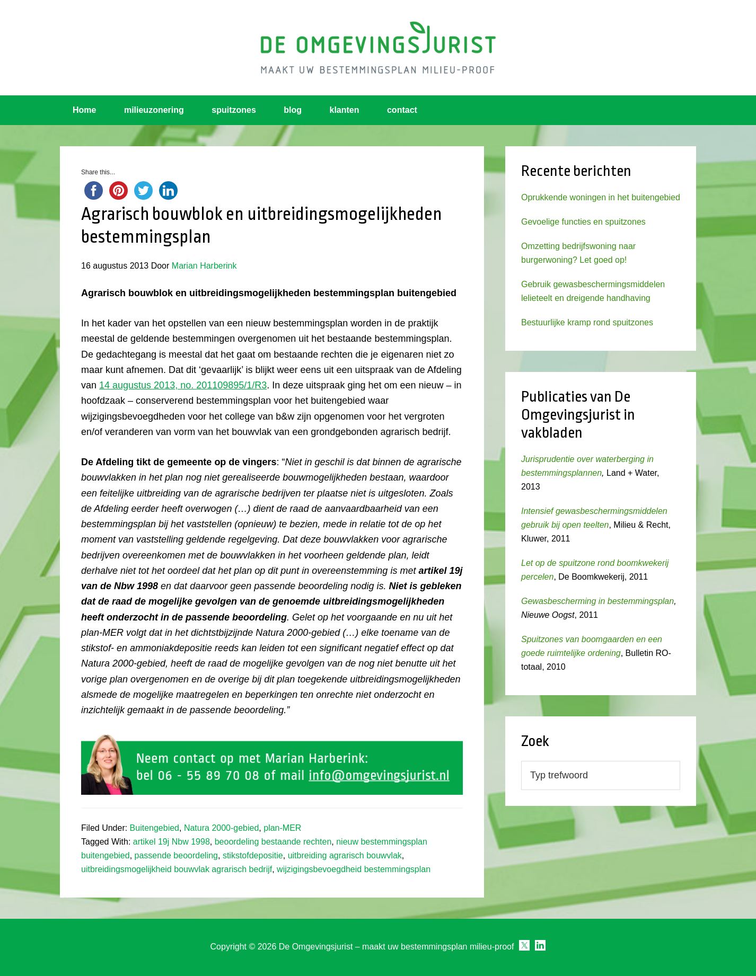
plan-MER (282, 827)
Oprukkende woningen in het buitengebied (600, 197)
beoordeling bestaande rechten (273, 841)
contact (402, 109)
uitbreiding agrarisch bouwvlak (345, 855)
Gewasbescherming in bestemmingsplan (597, 601)
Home (84, 109)
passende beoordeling (176, 855)
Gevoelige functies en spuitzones (583, 221)
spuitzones (234, 109)
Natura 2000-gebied (221, 827)
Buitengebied (154, 827)
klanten (344, 109)
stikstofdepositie (253, 855)
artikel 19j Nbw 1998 (171, 841)
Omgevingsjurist (378, 47)
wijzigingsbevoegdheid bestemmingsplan (353, 869)
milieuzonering (154, 109)
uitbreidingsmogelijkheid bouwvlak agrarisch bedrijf (176, 869)
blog (293, 109)
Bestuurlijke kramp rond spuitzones (587, 322)
